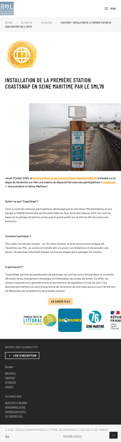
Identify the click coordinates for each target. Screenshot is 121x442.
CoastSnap (108, 182)
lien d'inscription (22, 355)
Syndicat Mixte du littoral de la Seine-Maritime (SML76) (65, 178)
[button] (110, 8)
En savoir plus (60, 301)
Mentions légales (72, 436)
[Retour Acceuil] (7, 8)
